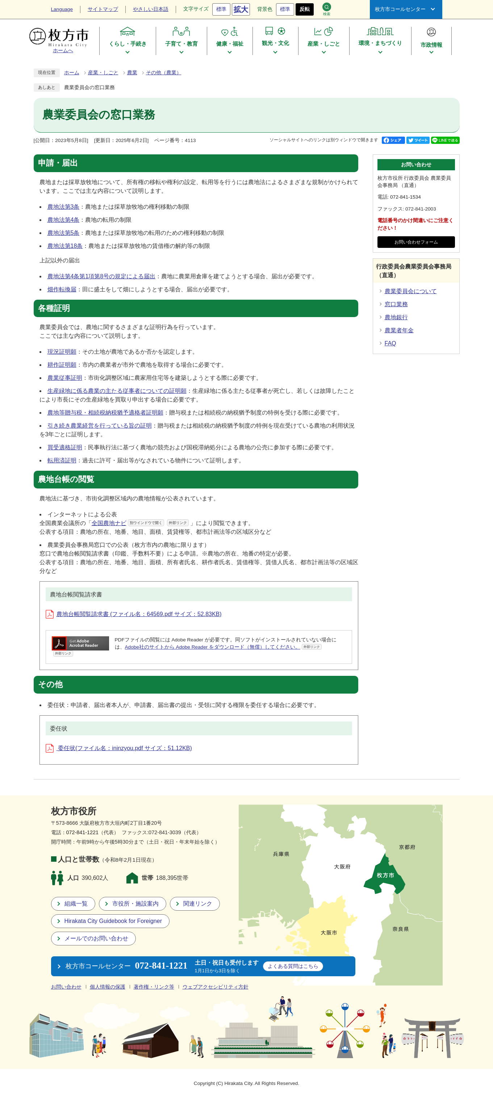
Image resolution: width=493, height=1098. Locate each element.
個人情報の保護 (107, 987)
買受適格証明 (64, 447)
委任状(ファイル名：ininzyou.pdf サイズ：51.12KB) (119, 748)
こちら (293, 966)
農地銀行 (396, 317)
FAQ (390, 343)
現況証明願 (61, 352)
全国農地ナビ (140, 523)
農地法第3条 (63, 207)
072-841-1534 (405, 197)
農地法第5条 (63, 233)
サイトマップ (103, 9)
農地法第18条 (65, 246)
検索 (326, 9)
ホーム (71, 72)
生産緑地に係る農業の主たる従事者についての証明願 (117, 391)
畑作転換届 (61, 289)
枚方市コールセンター (400, 9)
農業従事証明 (64, 378)
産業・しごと (103, 72)
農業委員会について (411, 291)
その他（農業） (163, 72)
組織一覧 (76, 904)
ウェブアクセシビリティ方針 (215, 987)
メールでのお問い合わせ (96, 938)
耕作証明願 (61, 365)
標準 (221, 9)
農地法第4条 (63, 220)
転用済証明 (61, 460)
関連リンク (197, 904)
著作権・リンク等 (154, 987)
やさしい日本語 (150, 9)
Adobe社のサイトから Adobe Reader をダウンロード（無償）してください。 (223, 647)
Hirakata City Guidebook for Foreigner (113, 921)
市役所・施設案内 (135, 904)
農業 (132, 72)
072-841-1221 (82, 832)
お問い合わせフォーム (416, 242)
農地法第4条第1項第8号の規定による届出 (101, 276)
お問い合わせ (66, 987)
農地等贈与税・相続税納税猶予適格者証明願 (105, 412)
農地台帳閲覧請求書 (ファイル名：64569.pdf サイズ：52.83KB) (134, 614)
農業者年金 (399, 330)
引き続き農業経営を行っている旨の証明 (99, 426)
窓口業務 (396, 304)
